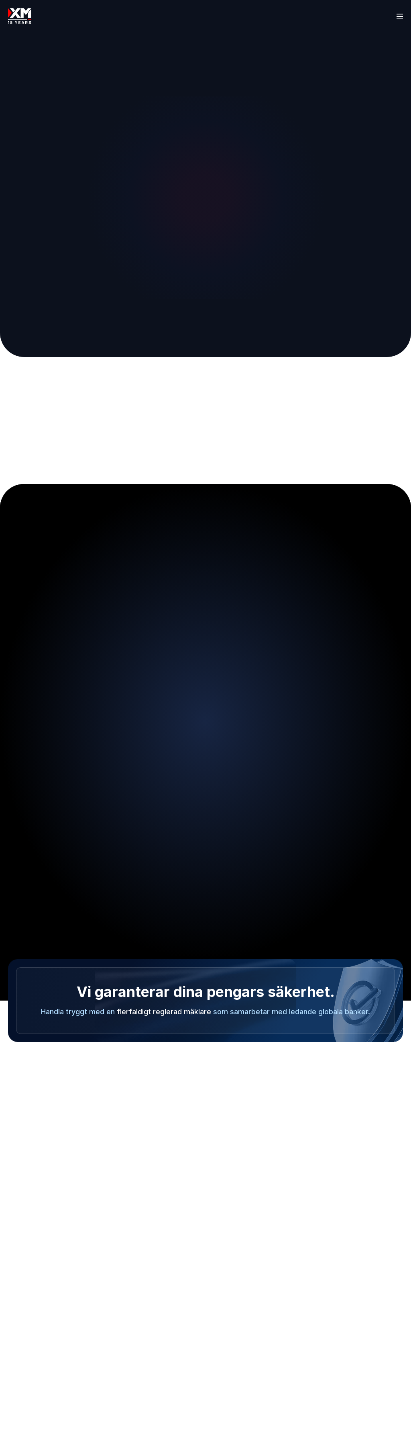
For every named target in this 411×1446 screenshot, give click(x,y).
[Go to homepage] (19, 16)
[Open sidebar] (400, 16)
